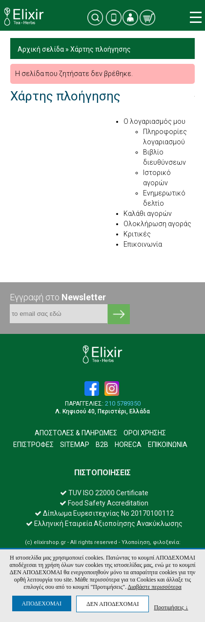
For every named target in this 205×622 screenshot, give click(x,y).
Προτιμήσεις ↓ (171, 607)
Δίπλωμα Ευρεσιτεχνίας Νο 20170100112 (104, 513)
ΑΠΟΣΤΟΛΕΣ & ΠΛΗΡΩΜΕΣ (76, 433)
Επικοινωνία (142, 244)
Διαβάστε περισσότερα (154, 586)
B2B (102, 444)
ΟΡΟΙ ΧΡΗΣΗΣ (144, 433)
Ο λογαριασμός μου (154, 121)
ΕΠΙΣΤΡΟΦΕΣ (33, 444)
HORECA (128, 444)
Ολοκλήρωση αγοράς (157, 224)
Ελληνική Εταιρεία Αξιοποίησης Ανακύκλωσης (104, 523)
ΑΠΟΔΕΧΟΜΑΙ (42, 603)
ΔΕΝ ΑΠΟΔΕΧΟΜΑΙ (112, 604)
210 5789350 (123, 403)
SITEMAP (74, 444)
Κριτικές (137, 234)
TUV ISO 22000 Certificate (104, 493)
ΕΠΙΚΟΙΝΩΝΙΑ (167, 444)
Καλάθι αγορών (147, 213)
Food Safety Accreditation (104, 503)
